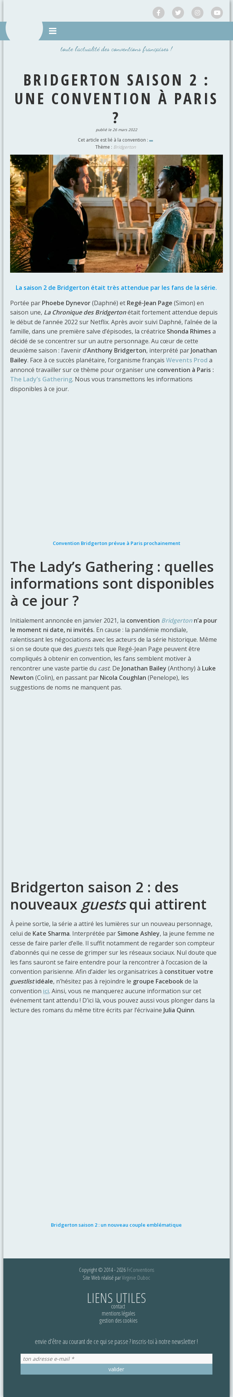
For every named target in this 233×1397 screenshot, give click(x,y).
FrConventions (140, 1269)
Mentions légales (118, 1313)
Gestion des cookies (118, 1320)
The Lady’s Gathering (41, 379)
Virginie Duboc (136, 1277)
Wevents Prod (187, 360)
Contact (118, 1306)
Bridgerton (124, 147)
